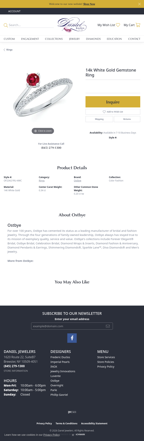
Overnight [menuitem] (56, 385)
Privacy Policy (105, 366)
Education (114, 39)
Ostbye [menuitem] (54, 380)
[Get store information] (16, 370)
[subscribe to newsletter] (108, 326)
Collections (54, 39)
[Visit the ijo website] (72, 412)
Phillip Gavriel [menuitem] (59, 394)
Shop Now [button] (89, 4)
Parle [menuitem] (53, 390)
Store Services (106, 357)
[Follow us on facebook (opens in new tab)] (72, 338)
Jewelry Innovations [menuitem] (62, 371)
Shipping (99, 119)
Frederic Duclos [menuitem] (60, 357)
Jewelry (74, 39)
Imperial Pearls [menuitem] (60, 362)
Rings (9, 49)
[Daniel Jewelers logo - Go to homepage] (72, 24)
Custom (9, 39)
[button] (14, 11)
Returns (127, 119)
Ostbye (77, 180)
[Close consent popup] (73, 435)
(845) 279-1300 (51, 148)
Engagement (30, 39)
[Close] (139, 4)
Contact (134, 39)
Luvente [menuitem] (55, 376)
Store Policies (105, 362)
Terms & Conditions (66, 423)
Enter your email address (72, 319)
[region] (43, 96)
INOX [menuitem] (53, 366)
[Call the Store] (14, 366)
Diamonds (93, 39)
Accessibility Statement (94, 423)
